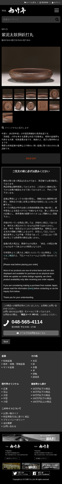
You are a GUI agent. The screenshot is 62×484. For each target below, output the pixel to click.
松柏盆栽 (7, 361)
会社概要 (7, 423)
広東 (5, 388)
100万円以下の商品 (42, 398)
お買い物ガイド (10, 413)
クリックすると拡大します (17, 128)
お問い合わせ (9, 426)
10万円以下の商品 (41, 388)
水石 (35, 361)
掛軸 (35, 374)
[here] (30, 288)
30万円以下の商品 (41, 392)
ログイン (57, 2)
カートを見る (31, 2)
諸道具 (36, 377)
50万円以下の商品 (41, 395)
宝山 (5, 392)
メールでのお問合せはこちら (32, 333)
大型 (5, 395)
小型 (5, 401)
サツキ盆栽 (8, 367)
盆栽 (4, 356)
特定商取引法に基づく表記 (16, 416)
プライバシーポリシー (14, 420)
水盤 (35, 367)
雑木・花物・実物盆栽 (14, 364)
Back (6, 341)
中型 (5, 398)
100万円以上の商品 (42, 401)
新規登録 (45, 2)
